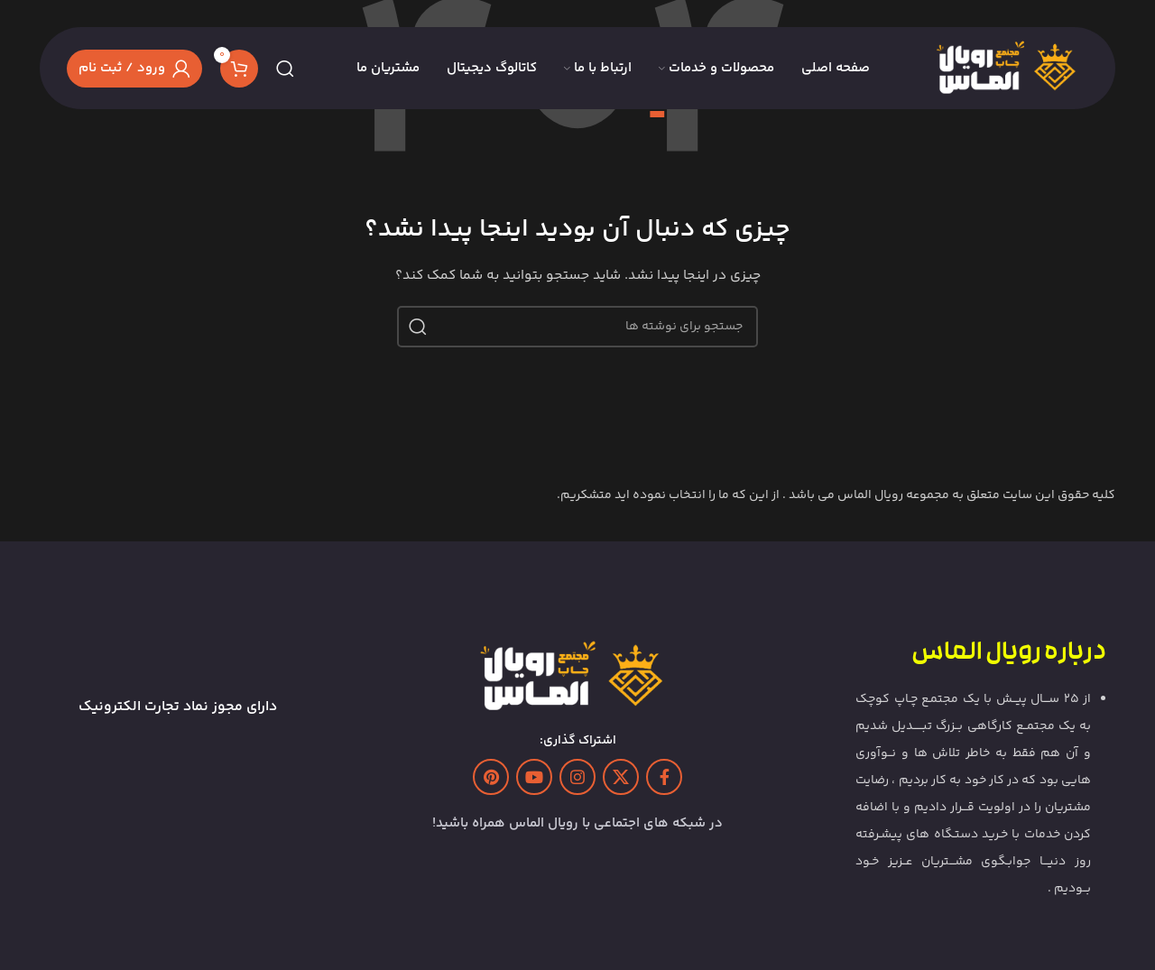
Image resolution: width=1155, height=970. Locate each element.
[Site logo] (1010, 69)
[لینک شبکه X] (621, 777)
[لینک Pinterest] (491, 777)
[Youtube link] (534, 777)
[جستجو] (285, 69)
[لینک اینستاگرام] (577, 777)
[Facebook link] (664, 777)
